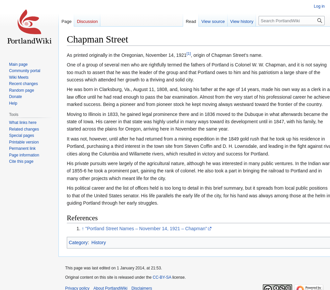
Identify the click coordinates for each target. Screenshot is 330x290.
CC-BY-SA (162, 277)
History (98, 242)
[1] (188, 53)
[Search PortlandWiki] (292, 20)
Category (78, 242)
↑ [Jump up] (83, 228)
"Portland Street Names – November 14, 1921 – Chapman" (146, 228)
